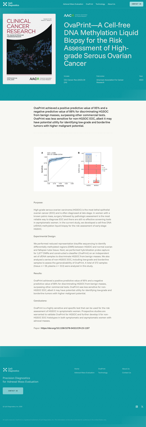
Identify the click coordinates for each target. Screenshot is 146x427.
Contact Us (126, 375)
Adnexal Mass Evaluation (73, 4)
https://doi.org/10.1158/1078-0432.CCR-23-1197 (65, 328)
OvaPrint (89, 4)
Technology (100, 4)
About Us (111, 4)
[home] (11, 4)
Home (76, 372)
